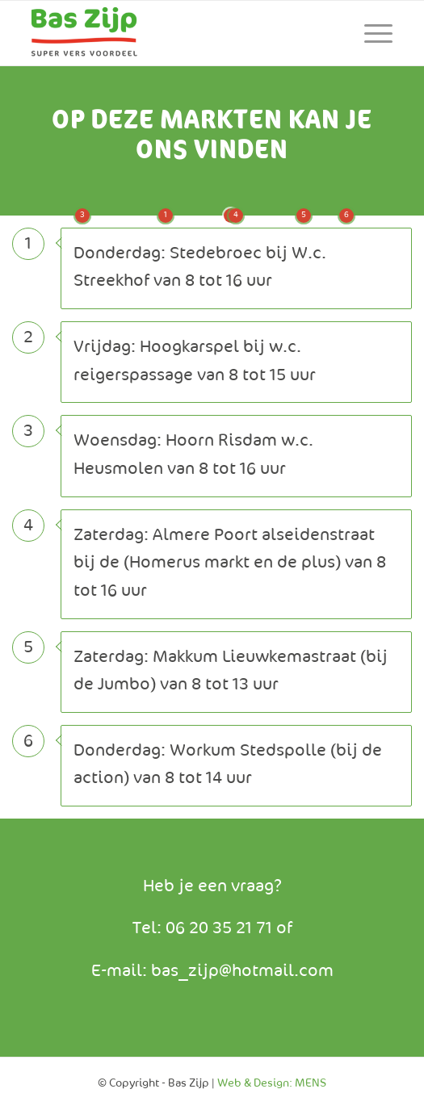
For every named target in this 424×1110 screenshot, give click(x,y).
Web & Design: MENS (271, 1083)
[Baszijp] (175, 33)
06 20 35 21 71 (221, 928)
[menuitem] (370, 33)
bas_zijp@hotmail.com (242, 971)
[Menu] (370, 33)
